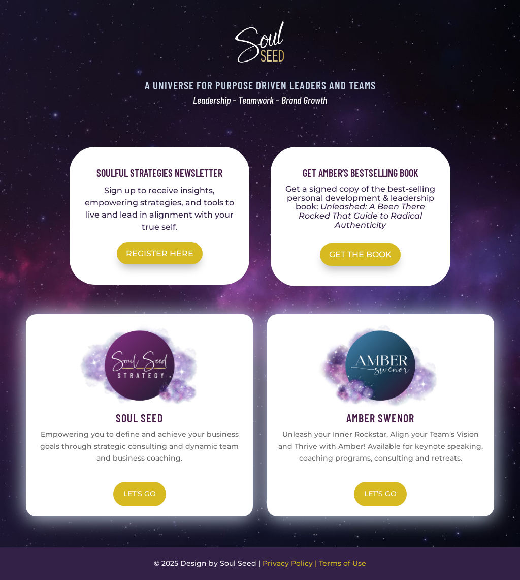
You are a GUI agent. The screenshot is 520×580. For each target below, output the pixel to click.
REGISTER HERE (159, 253)
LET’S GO (139, 493)
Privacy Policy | (291, 563)
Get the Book (360, 254)
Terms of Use (342, 563)
